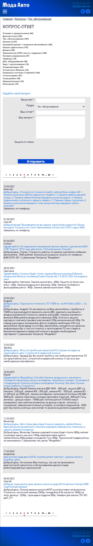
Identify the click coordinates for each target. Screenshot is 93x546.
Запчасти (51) (10, 41)
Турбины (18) (9, 58)
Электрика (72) (11, 83)
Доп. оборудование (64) (15, 61)
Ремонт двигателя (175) (15, 47)
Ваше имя (27, 99)
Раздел (30, 105)
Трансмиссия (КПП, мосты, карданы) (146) (25, 52)
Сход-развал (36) (11, 78)
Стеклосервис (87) (12, 75)
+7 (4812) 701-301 (81, 2)
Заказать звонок (81, 6)
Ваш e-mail (27, 111)
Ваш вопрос (26, 117)
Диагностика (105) (12, 36)
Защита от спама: (24, 142)
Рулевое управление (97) (16, 55)
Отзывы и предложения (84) (18, 33)
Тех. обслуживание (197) (16, 38)
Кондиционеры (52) (13, 67)
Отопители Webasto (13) (16, 69)
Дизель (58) (9, 50)
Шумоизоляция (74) (13, 81)
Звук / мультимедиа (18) (16, 64)
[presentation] (31, 150)
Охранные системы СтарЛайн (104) (21, 72)
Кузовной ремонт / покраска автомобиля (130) (27, 44)
